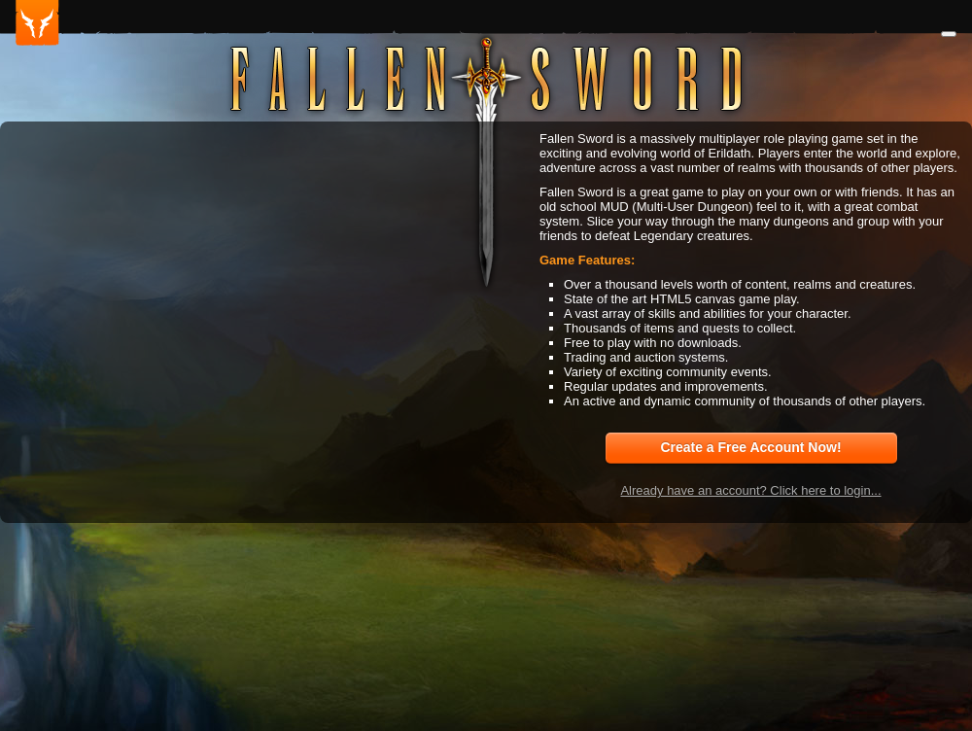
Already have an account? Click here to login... (750, 490)
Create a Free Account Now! (750, 447)
